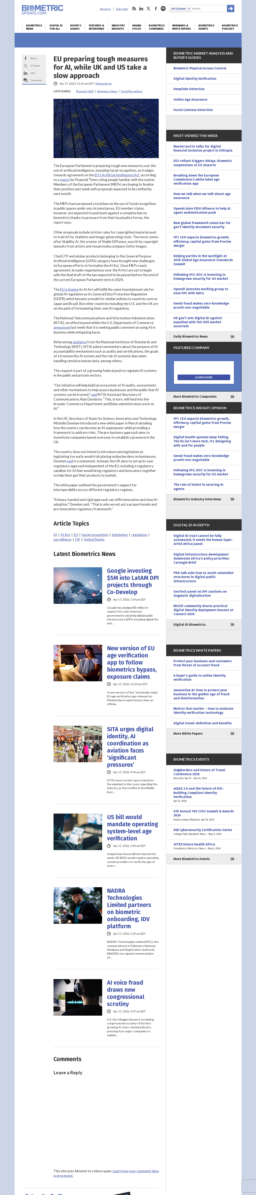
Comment (36, 80)
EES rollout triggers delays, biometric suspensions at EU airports (203, 163)
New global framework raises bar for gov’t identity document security (202, 225)
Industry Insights (118, 27)
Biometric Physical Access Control (200, 68)
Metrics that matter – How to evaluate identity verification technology (203, 711)
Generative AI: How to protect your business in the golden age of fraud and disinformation (201, 694)
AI (55, 535)
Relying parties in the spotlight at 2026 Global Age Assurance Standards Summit (203, 260)
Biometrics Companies (157, 27)
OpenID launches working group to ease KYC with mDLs (201, 291)
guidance (80, 342)
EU (76, 535)
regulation (139, 535)
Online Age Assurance (190, 99)
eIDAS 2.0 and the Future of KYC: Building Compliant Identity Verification (204, 795)
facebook (156, 8)
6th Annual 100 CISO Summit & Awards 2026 (204, 815)
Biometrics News (34, 27)
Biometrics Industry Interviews (197, 499)
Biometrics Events (206, 27)
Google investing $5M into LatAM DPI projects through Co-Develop (133, 581)
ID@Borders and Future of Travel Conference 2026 (204, 774)
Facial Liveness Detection (193, 110)
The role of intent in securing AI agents (198, 487)
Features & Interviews (96, 27)
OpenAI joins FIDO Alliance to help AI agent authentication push (202, 210)
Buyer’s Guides (75, 27)
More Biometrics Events (192, 859)
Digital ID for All (56, 27)
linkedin (141, 8)
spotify (163, 8)
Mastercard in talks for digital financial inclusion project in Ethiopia (203, 148)
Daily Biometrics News (191, 336)
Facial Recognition (131, 91)
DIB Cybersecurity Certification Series (204, 832)
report (65, 180)
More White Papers (188, 733)
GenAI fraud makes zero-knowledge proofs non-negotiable (201, 305)
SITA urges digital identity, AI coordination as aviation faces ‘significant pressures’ (130, 747)
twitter (148, 8)
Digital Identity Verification (195, 79)
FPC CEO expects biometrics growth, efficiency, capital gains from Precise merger (202, 241)
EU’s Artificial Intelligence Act (117, 175)
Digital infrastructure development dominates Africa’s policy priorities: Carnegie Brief (201, 558)
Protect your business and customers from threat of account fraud (203, 663)
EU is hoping (69, 289)
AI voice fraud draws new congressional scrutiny (125, 993)
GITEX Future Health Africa (204, 846)
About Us (105, 9)
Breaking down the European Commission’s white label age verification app (197, 179)
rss (134, 8)
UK (77, 539)
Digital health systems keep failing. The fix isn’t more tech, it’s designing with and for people (202, 441)
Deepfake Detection (189, 89)
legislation (120, 535)
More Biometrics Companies (195, 396)
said (93, 394)
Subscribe (122, 9)
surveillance (63, 539)
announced (62, 327)
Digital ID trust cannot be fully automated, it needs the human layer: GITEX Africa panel (203, 540)
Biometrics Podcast (230, 27)
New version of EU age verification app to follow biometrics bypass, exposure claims (132, 662)
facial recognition (95, 535)
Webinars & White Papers (181, 27)
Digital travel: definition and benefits (203, 723)
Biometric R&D (85, 91)
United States (94, 539)
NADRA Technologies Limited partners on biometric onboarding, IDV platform (129, 908)
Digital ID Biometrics (190, 625)
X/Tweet (35, 65)
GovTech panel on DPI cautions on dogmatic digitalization (200, 594)
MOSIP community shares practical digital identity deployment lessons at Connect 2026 (203, 610)
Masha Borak (104, 83)
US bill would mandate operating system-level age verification (132, 828)
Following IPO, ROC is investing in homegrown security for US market (201, 277)
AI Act (65, 535)
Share (33, 58)
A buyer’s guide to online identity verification (200, 677)
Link (32, 72)
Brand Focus (136, 27)
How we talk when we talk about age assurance (202, 196)
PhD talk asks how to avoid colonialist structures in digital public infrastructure (204, 577)
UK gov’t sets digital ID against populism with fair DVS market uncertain (198, 322)
